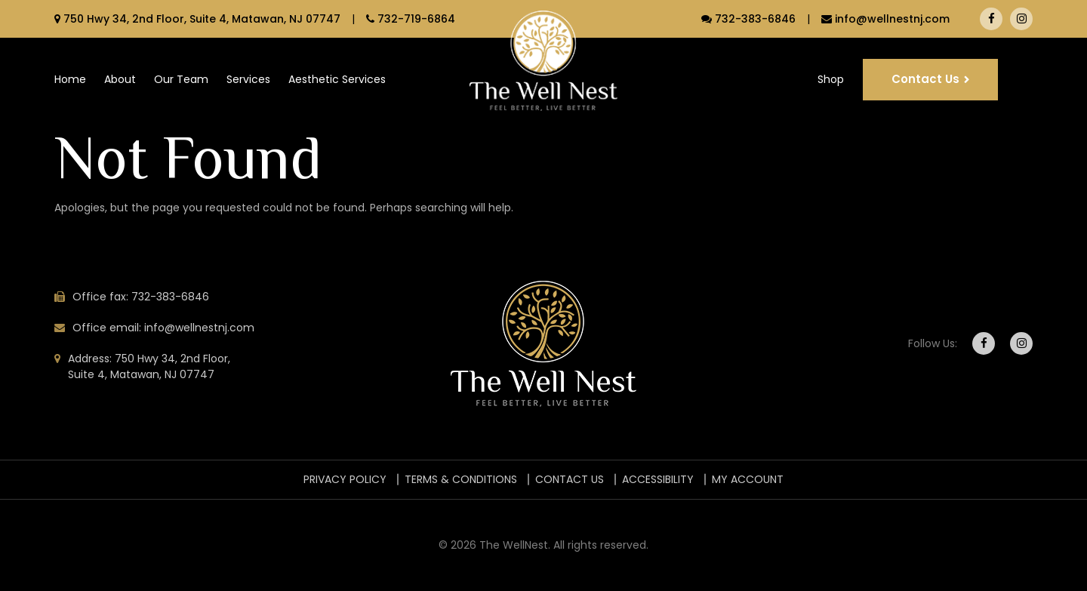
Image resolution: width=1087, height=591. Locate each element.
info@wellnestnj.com (885, 18)
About (120, 79)
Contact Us (925, 79)
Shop (831, 79)
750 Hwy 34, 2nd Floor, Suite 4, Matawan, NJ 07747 (197, 18)
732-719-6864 (410, 18)
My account (748, 479)
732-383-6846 (748, 18)
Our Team (181, 79)
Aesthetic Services (337, 79)
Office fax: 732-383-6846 (140, 296)
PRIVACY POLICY (344, 479)
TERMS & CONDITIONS (461, 479)
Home (70, 79)
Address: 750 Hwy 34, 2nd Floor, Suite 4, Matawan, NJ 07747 (149, 366)
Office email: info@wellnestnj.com (163, 327)
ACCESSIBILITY (658, 479)
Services (248, 79)
